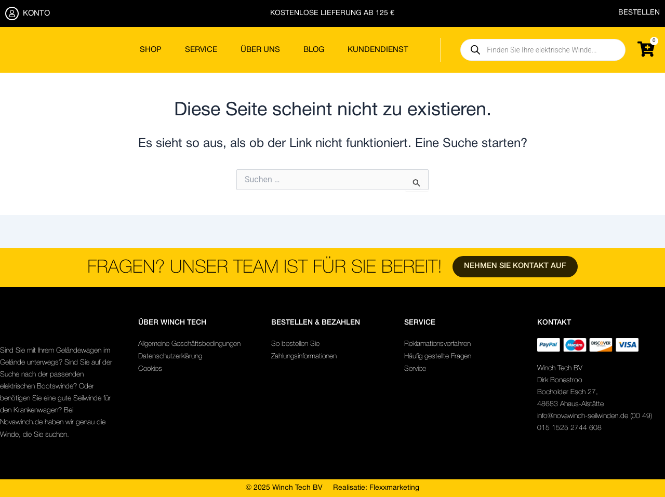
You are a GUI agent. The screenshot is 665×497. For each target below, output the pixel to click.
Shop (151, 49)
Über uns (260, 49)
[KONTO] (12, 13)
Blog (313, 49)
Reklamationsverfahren (437, 344)
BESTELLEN (639, 12)
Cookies (150, 369)
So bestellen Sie (295, 344)
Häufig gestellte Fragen (438, 356)
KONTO (36, 13)
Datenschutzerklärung (170, 356)
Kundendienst (378, 49)
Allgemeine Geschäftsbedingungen (190, 344)
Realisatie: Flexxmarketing (376, 488)
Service (201, 49)
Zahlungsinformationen (305, 356)
